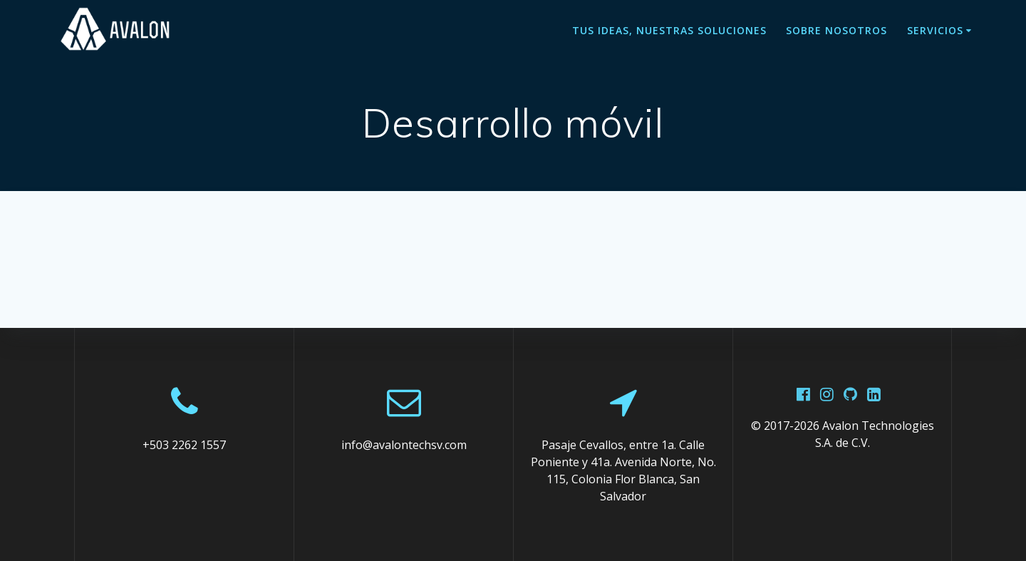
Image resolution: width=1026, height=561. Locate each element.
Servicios (935, 30)
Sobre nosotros (836, 30)
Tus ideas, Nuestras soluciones (669, 30)
